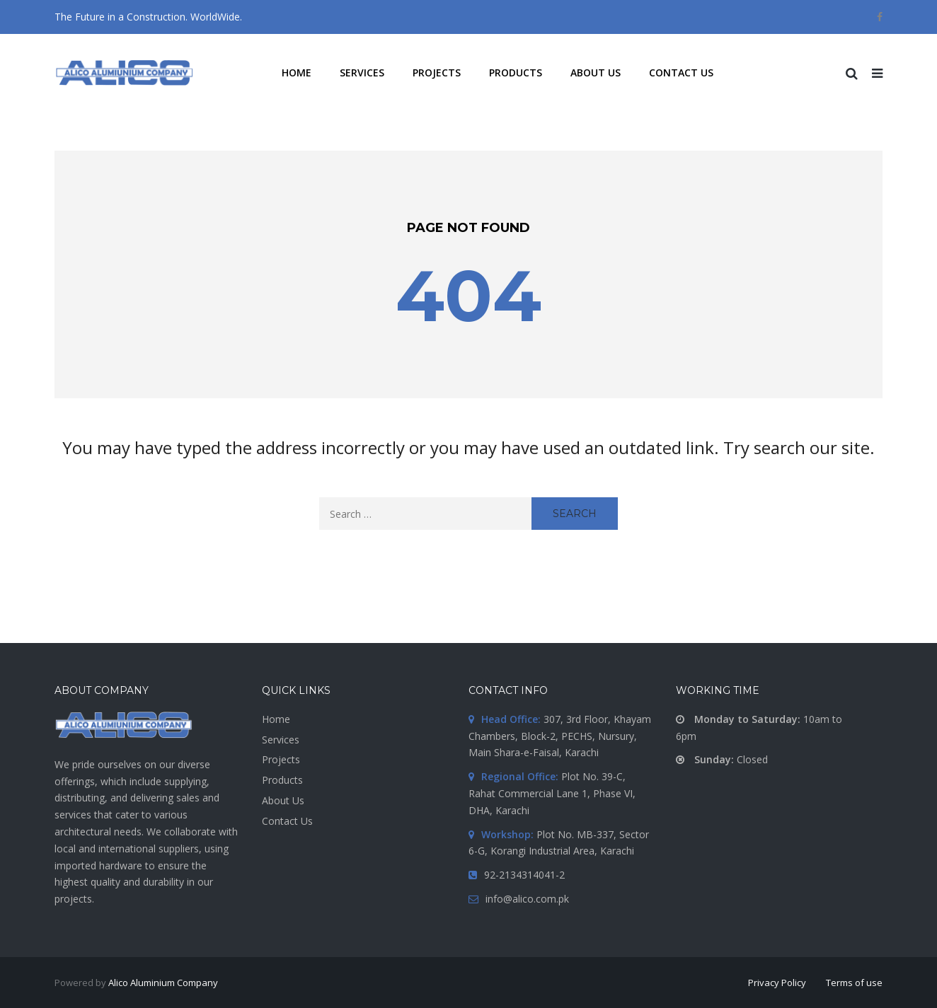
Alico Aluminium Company (163, 982)
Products (282, 780)
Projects (281, 759)
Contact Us (287, 821)
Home (276, 719)
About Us (283, 800)
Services (280, 739)
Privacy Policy (777, 982)
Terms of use (854, 982)
